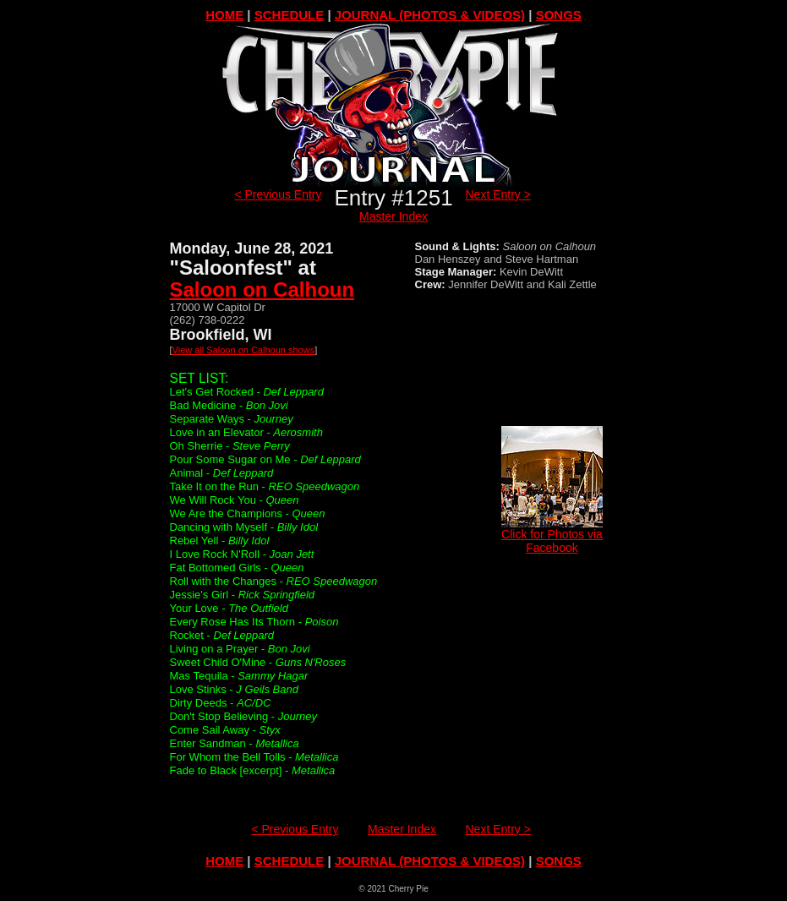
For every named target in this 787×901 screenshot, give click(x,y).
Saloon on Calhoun (262, 289)
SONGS (559, 15)
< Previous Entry (277, 194)
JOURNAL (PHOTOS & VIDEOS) (430, 15)
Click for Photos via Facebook (552, 535)
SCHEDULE (289, 15)
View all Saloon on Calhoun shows (243, 350)
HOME (224, 15)
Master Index (393, 216)
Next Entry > (498, 194)
